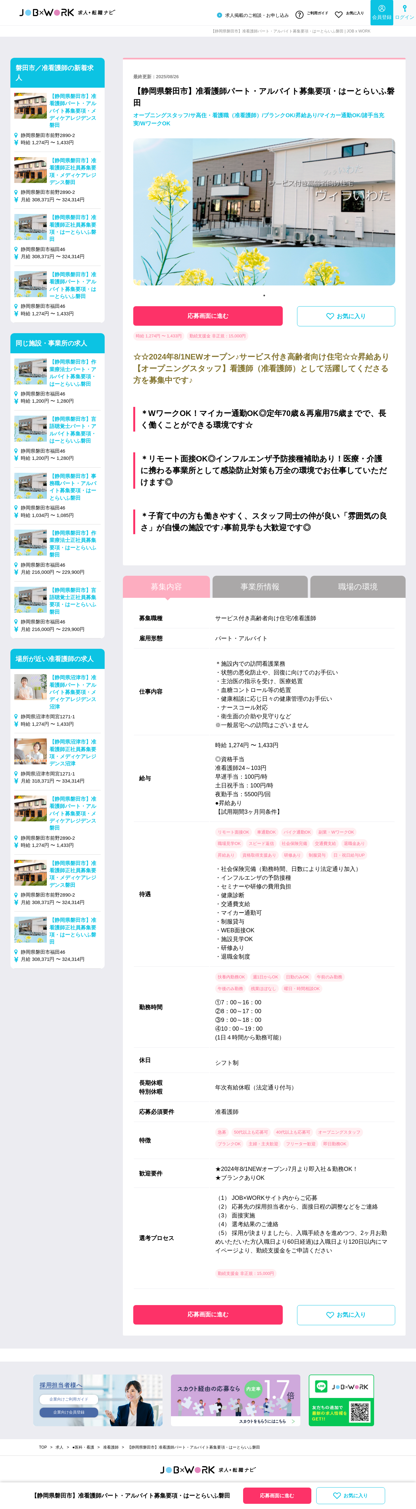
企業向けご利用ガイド (69, 1397)
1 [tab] (264, 293)
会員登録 (381, 11)
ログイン (404, 11)
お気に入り (348, 14)
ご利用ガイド (309, 14)
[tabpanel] (264, 212)
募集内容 (166, 584)
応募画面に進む (208, 313)
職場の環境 (358, 584)
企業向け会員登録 (69, 1411)
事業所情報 (260, 584)
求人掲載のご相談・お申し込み (248, 14)
